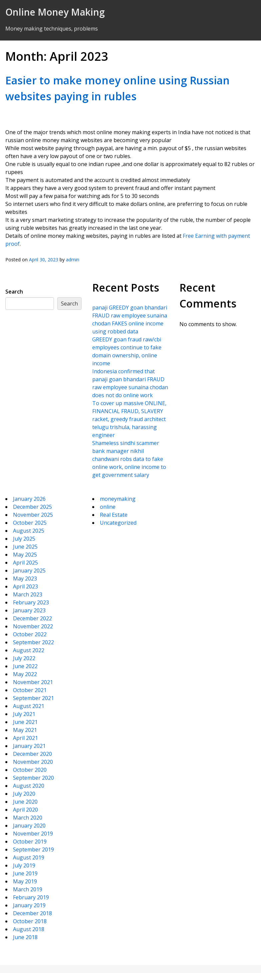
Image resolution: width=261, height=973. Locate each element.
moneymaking (117, 498)
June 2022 (25, 666)
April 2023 (25, 586)
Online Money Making (55, 12)
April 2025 (25, 562)
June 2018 (25, 937)
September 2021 (33, 698)
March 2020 (27, 817)
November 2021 (33, 682)
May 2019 (25, 881)
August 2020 (28, 785)
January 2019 (29, 905)
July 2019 (24, 865)
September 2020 (33, 777)
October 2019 (30, 841)
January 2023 (29, 610)
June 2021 (25, 722)
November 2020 (33, 761)
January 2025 (29, 570)
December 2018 (32, 913)
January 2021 (29, 746)
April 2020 (25, 809)
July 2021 (24, 714)
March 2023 (27, 594)
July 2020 (24, 793)
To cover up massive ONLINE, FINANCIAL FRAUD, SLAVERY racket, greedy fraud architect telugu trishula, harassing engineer (129, 419)
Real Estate (114, 514)
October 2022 (30, 634)
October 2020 (30, 769)
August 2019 (28, 857)
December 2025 (32, 506)
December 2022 (32, 618)
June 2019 (25, 873)
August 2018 (28, 929)
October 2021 (30, 690)
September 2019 (33, 849)
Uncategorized (118, 522)
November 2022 (33, 626)
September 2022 (33, 642)
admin (72, 259)
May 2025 (25, 554)
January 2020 (29, 825)
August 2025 (28, 530)
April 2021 (25, 738)
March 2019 (27, 889)
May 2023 (25, 578)
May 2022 (25, 674)
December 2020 (32, 753)
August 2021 (28, 706)
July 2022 (24, 658)
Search (14, 291)
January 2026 (29, 498)
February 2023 (31, 602)
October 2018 (30, 921)
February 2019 (31, 897)
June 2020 (25, 801)
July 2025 (24, 538)
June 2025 (25, 546)
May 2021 (25, 730)
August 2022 (28, 650)
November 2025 (33, 514)
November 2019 (33, 833)
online (108, 506)
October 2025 (30, 522)
